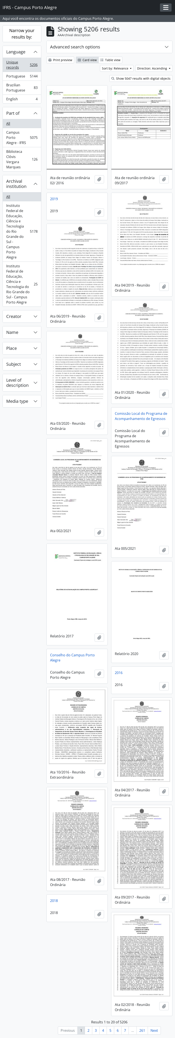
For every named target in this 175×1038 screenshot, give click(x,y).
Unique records (22, 65)
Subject (13, 364)
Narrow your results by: (21, 34)
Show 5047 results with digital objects (140, 78)
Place (11, 348)
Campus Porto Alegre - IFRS (22, 137)
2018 (54, 900)
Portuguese (22, 77)
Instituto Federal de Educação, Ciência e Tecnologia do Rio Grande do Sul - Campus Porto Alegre (22, 231)
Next (154, 1030)
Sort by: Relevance (115, 68)
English (22, 99)
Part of (13, 113)
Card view (87, 60)
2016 (119, 672)
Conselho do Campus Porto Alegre (72, 658)
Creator (13, 316)
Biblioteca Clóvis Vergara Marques (22, 159)
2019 (54, 199)
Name (12, 332)
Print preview (60, 60)
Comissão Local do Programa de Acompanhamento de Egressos (141, 416)
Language (15, 52)
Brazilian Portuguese (22, 88)
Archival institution (16, 183)
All (8, 123)
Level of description (17, 382)
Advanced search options (75, 47)
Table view (110, 60)
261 (142, 1030)
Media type (17, 401)
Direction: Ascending (152, 68)
